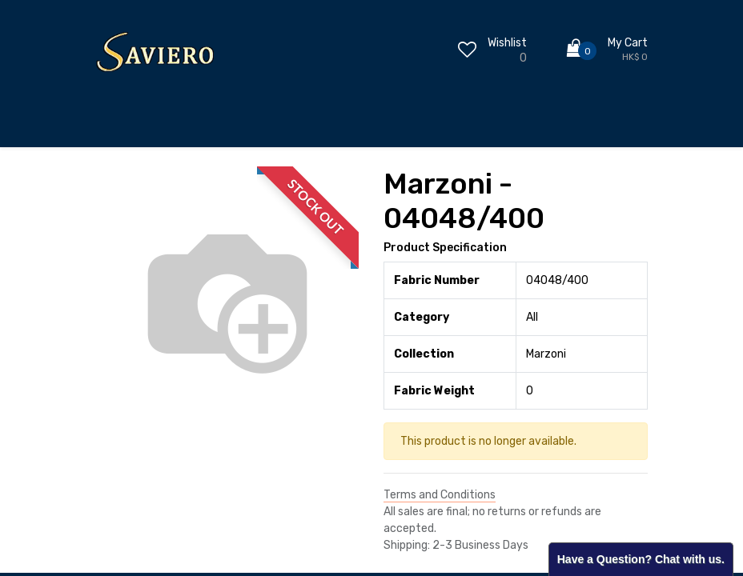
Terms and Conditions (440, 495)
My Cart (628, 43)
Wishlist (507, 43)
